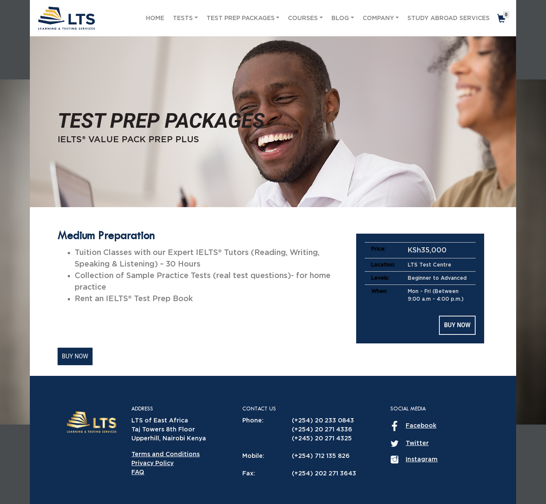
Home (155, 18)
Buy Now (457, 325)
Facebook (421, 426)
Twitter (417, 443)
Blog (340, 18)
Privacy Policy (152, 463)
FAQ (137, 472)
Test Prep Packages (240, 18)
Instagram (422, 460)
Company (378, 18)
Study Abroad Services (448, 18)
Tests (183, 18)
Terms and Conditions (165, 454)
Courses (303, 18)
